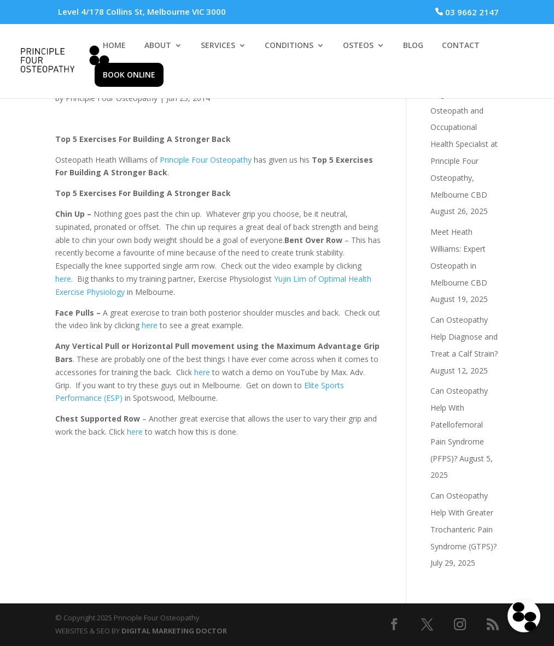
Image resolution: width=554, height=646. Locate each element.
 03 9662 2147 (467, 12)
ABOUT (157, 46)
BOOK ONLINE (129, 74)
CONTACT (461, 46)
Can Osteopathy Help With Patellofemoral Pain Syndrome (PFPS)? (459, 424)
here (63, 279)
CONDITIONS (289, 46)
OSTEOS (358, 46)
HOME (114, 46)
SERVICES (218, 46)
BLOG (413, 46)
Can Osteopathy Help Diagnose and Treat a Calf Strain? (464, 337)
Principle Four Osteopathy (206, 160)
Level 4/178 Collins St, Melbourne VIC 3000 (142, 11)
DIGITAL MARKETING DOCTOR (174, 631)
